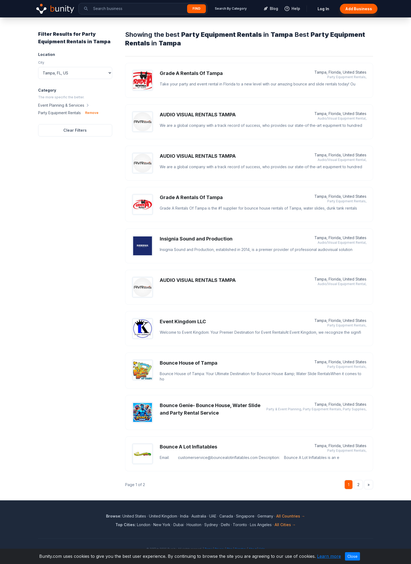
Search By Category (231, 8)
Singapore (245, 516)
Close (352, 556)
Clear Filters (75, 130)
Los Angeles (261, 524)
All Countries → (290, 516)
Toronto (240, 524)
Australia (198, 516)
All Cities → (285, 524)
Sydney (211, 524)
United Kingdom (163, 516)
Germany (265, 516)
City (41, 62)
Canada (226, 516)
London (143, 524)
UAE (212, 516)
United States (134, 516)
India (184, 516)
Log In (323, 8)
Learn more (329, 556)
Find (196, 8)
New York (161, 524)
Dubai (178, 524)
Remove (92, 113)
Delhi (225, 524)
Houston (194, 524)
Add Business (358, 8)
